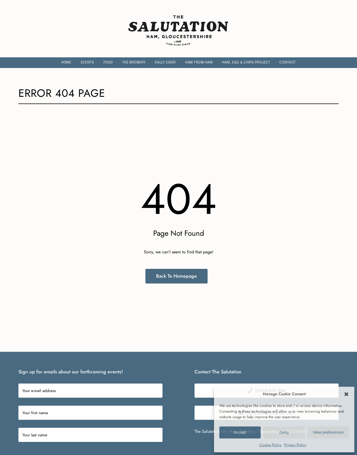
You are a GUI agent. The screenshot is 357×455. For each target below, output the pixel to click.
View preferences (328, 432)
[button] (346, 394)
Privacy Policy (295, 445)
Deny (284, 432)
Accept (240, 432)
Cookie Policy (270, 445)
